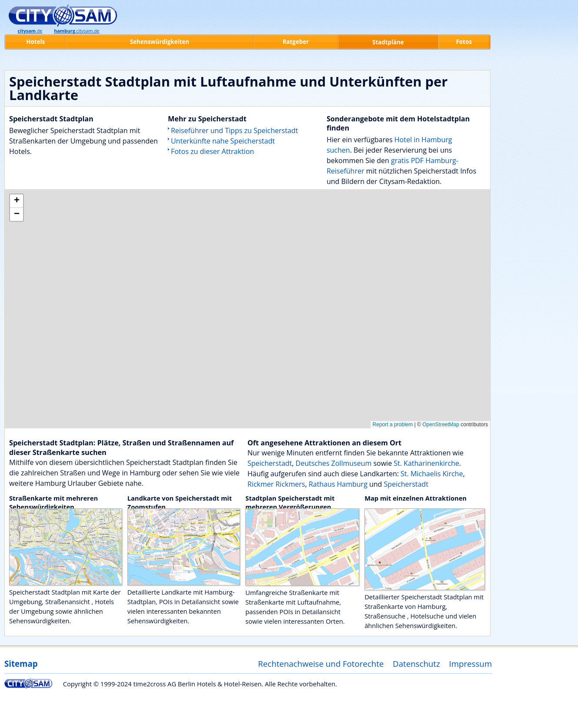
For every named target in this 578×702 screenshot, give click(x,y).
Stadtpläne (388, 42)
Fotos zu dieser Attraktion (212, 151)
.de (29, 31)
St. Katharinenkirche (426, 463)
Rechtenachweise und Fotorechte (321, 663)
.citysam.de (76, 31)
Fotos (464, 42)
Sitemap (20, 663)
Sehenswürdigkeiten (159, 42)
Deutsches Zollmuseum (334, 463)
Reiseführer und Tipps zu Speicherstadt (234, 130)
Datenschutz (416, 663)
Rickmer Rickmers (276, 484)
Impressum (470, 663)
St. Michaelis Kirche (432, 473)
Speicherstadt (269, 463)
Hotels (35, 42)
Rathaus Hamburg (338, 484)
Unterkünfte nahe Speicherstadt (223, 141)
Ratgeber (296, 42)
